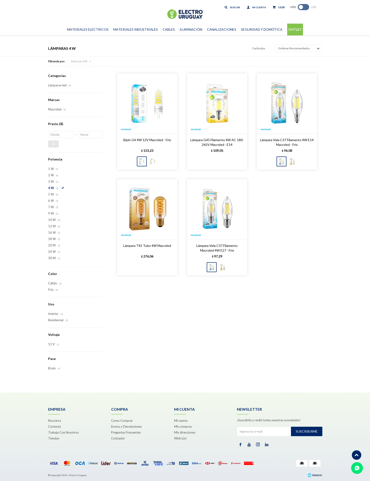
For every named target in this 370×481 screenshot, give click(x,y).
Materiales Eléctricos (88, 29)
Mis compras (183, 426)
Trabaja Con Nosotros (63, 432)
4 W (79, 61)
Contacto (54, 426)
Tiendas (53, 438)
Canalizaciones (221, 29)
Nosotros (54, 420)
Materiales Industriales (135, 29)
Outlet (295, 29)
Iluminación (191, 29)
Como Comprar (122, 420)
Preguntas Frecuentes (126, 432)
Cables (169, 29)
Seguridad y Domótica (261, 29)
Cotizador (118, 438)
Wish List (180, 438)
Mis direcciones (184, 432)
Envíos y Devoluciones (126, 426)
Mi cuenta (181, 420)
